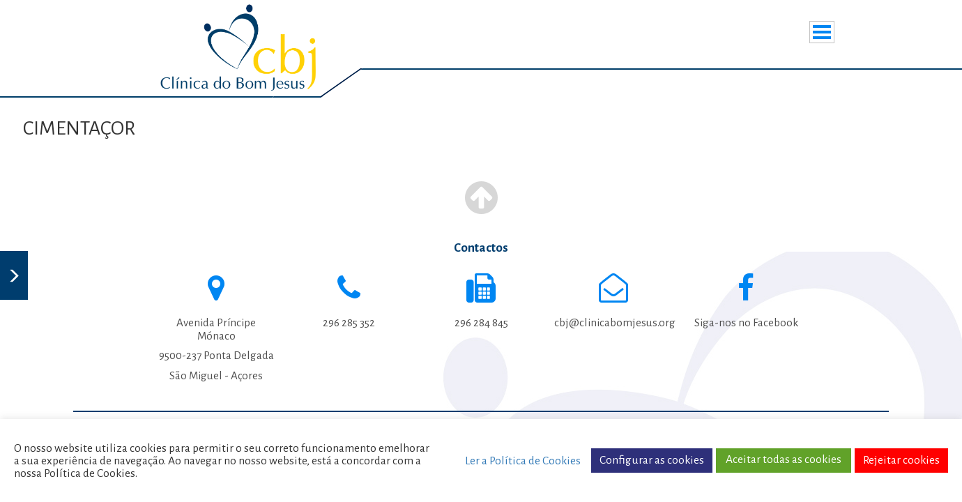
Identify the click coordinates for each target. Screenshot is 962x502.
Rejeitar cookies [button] (901, 460)
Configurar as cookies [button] (652, 460)
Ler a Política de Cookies (523, 461)
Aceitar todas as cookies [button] (783, 459)
